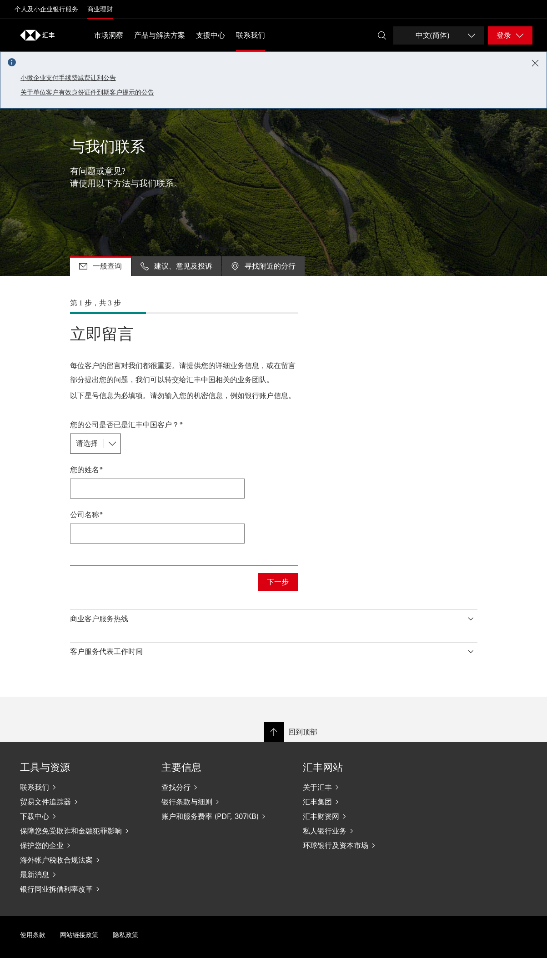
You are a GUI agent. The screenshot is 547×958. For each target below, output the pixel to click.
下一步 (278, 582)
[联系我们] (83, 787)
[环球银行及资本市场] (366, 845)
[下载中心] (83, 816)
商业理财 (100, 9)
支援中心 (210, 35)
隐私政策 (125, 935)
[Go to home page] (37, 35)
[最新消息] (83, 874)
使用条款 (32, 935)
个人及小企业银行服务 (46, 9)
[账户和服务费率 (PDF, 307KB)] (224, 816)
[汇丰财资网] (366, 816)
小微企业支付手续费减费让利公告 (68, 78)
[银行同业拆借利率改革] (83, 888)
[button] (273, 616)
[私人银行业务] (366, 830)
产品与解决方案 (159, 35)
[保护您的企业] (83, 845)
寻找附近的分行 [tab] (263, 265)
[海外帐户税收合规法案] (83, 859)
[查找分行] (224, 787)
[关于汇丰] (366, 787)
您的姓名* (86, 469)
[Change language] (438, 35)
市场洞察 (108, 35)
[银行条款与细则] (224, 801)
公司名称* (86, 514)
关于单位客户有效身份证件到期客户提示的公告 (87, 92)
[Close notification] (535, 63)
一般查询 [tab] (100, 265)
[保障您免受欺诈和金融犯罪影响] (83, 830)
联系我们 (250, 35)
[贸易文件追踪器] (83, 801)
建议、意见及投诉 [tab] (176, 265)
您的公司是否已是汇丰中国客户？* (126, 424)
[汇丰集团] (366, 801)
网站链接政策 (79, 935)
